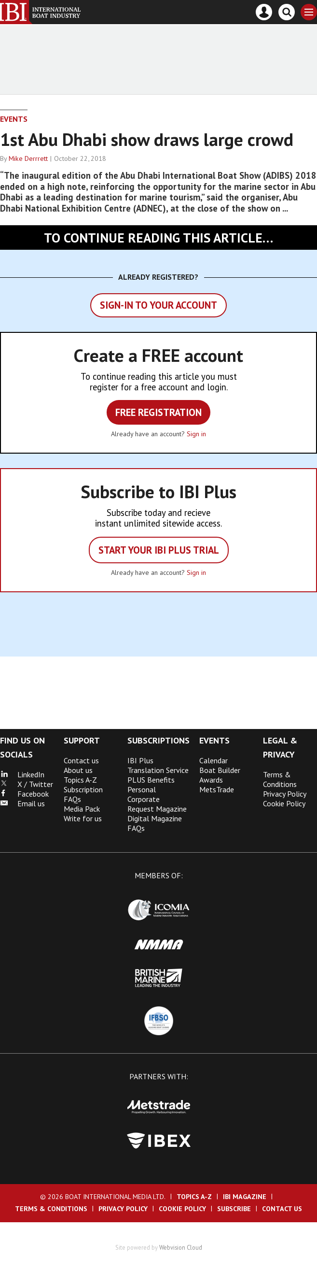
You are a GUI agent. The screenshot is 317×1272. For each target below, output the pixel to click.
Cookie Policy (284, 803)
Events (14, 119)
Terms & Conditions (280, 779)
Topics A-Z (80, 780)
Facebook (24, 794)
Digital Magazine (154, 818)
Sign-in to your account (158, 305)
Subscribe (234, 1208)
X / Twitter (26, 784)
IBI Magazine (244, 1196)
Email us (22, 803)
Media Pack (82, 809)
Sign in (196, 433)
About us (78, 770)
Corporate (143, 799)
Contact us (81, 760)
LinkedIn (22, 774)
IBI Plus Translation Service (158, 765)
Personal (141, 789)
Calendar (213, 760)
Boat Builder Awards (219, 775)
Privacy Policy (284, 794)
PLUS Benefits (151, 780)
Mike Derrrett (28, 158)
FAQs (136, 828)
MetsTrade (216, 789)
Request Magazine (157, 809)
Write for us (83, 818)
